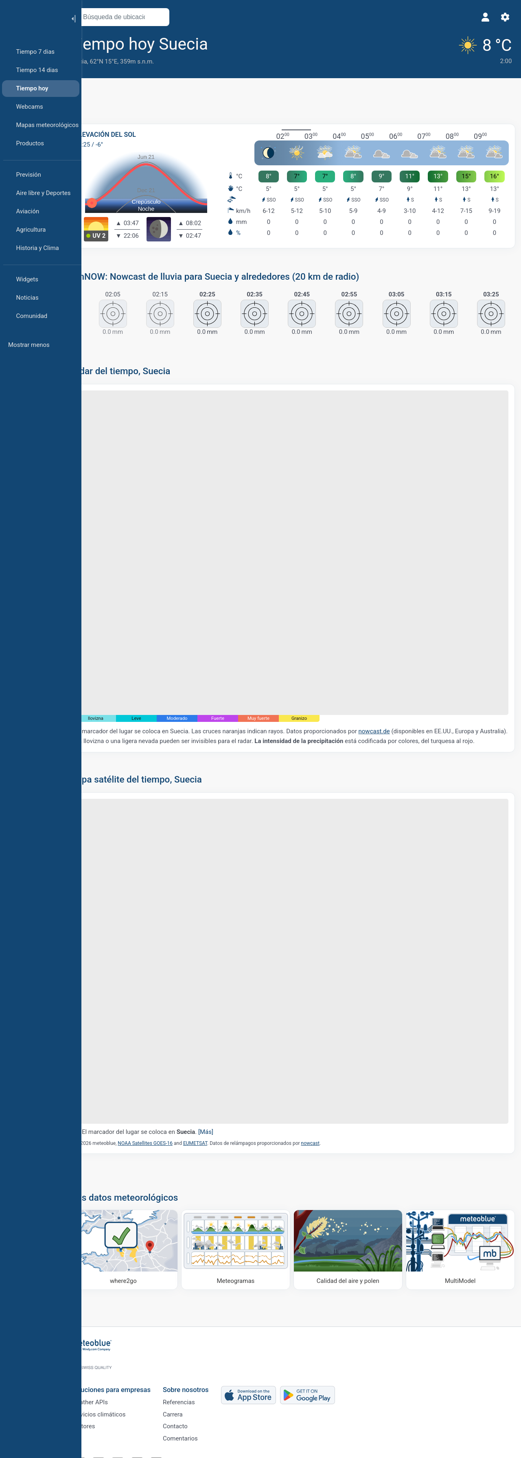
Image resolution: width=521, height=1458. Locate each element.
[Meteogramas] (248, 1222)
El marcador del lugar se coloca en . (168, 1105)
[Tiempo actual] (481, 49)
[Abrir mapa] (180, 17)
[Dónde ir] (141, 1222)
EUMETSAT (216, 1117)
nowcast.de (395, 712)
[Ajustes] (503, 17)
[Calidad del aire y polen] (354, 1222)
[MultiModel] (461, 1222)
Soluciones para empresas (129, 1382)
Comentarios (198, 1436)
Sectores (102, 1423)
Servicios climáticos (117, 1409)
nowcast (331, 1117)
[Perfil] (483, 17)
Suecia (99, 61)
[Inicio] (32, 18)
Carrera (191, 1409)
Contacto (193, 1423)
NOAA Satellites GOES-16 (165, 1117)
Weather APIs (108, 1396)
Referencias (197, 1396)
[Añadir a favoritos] (240, 44)
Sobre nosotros (204, 1382)
